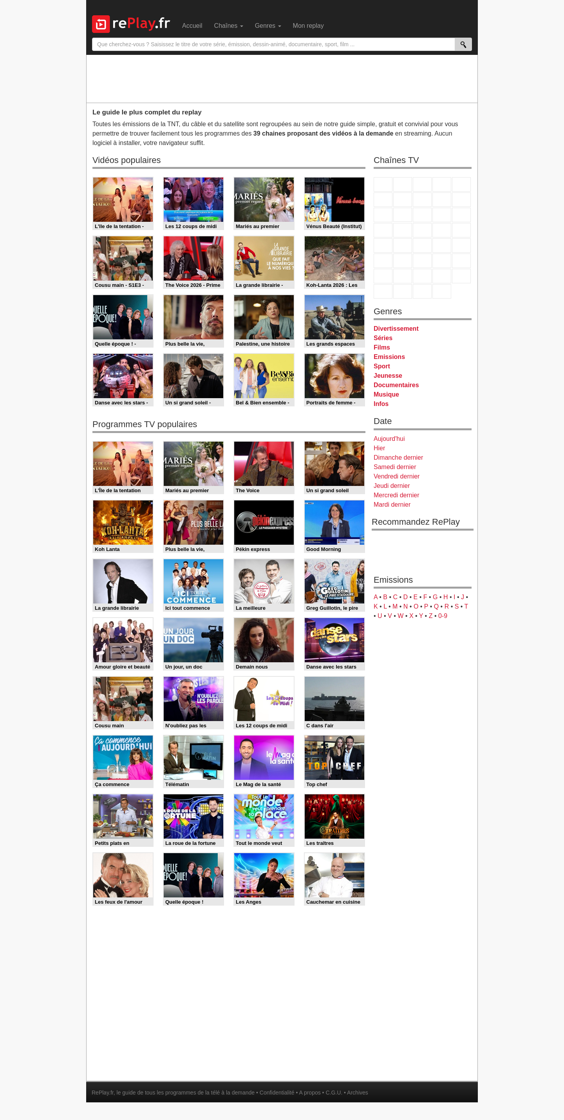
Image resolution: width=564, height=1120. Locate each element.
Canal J (402, 276)
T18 (461, 230)
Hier (379, 448)
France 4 (383, 215)
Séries (383, 338)
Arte (402, 199)
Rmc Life (402, 230)
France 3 (422, 184)
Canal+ (441, 184)
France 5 (461, 184)
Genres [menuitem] (268, 25)
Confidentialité (277, 1092)
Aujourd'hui (389, 438)
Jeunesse (388, 375)
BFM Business (461, 245)
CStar (402, 215)
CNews (422, 245)
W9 (422, 199)
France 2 (402, 184)
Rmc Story (383, 230)
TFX (461, 199)
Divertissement (396, 328)
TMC (441, 199)
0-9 (442, 616)
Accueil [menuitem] (192, 25)
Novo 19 (383, 245)
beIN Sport (422, 261)
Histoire (441, 291)
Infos (381, 404)
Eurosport (441, 261)
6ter (441, 215)
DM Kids (461, 276)
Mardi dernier (392, 504)
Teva (422, 230)
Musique (386, 394)
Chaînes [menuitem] (228, 25)
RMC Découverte (461, 215)
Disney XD (441, 276)
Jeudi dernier (392, 485)
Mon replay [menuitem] (308, 25)
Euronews (383, 261)
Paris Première (441, 230)
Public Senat (422, 291)
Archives (357, 1092)
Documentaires (396, 385)
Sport (382, 366)
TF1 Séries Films (422, 215)
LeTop (383, 291)
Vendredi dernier (396, 476)
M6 (383, 199)
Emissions (389, 356)
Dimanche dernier (398, 457)
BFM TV (441, 245)
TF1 (383, 184)
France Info (402, 245)
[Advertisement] (282, 78)
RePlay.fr (103, 1092)
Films (382, 347)
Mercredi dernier (396, 495)
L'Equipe (461, 261)
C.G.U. (333, 1092)
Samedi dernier (395, 467)
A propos (309, 1092)
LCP (402, 291)
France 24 (402, 261)
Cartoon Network (422, 276)
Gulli (383, 276)
